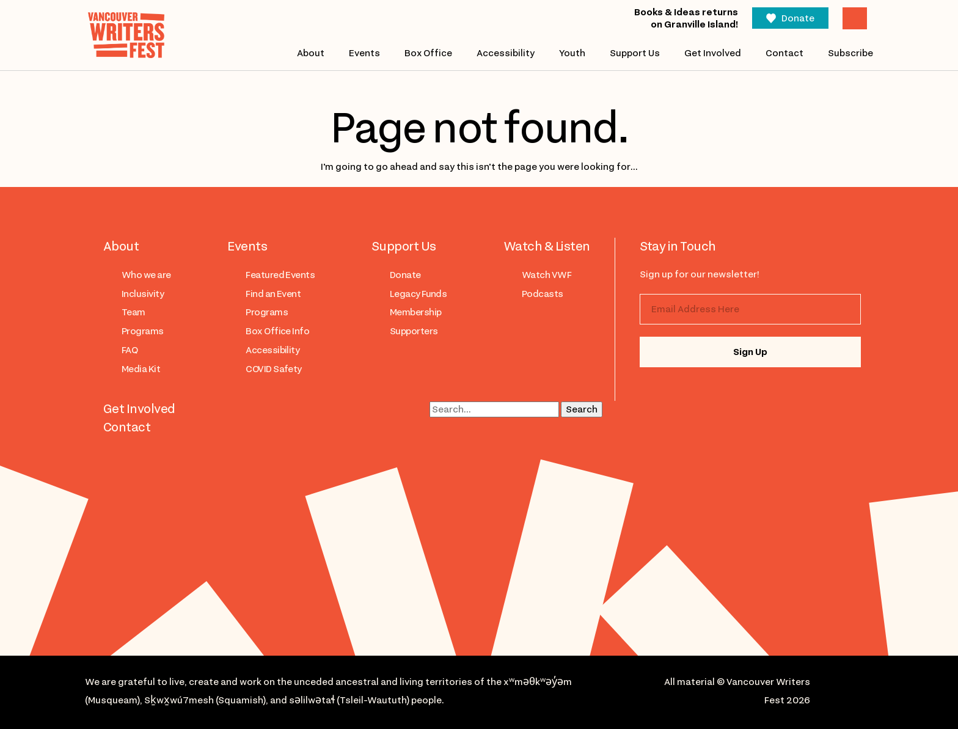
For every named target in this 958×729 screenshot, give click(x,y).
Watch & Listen (546, 246)
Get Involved (712, 53)
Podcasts (542, 294)
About (310, 53)
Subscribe (850, 53)
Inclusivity (143, 294)
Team (133, 312)
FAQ (129, 350)
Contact (784, 53)
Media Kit (141, 369)
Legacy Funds (418, 294)
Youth (572, 53)
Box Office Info (277, 331)
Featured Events (280, 275)
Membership (416, 312)
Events (363, 53)
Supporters (414, 331)
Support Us (635, 53)
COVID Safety (274, 369)
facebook (714, 393)
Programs (143, 331)
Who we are (146, 275)
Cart (854, 18)
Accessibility (506, 53)
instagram (665, 393)
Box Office (428, 53)
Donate (797, 18)
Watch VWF (546, 275)
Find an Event (273, 294)
